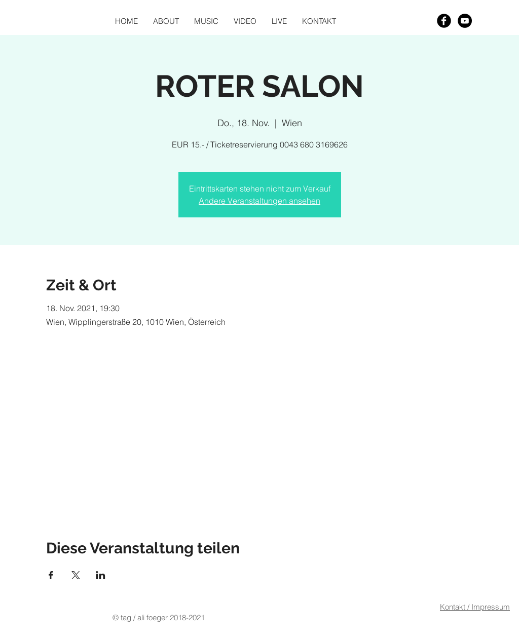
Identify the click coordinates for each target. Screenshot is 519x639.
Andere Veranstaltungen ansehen (259, 201)
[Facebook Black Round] (444, 21)
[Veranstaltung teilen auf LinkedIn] (100, 575)
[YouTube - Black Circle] (465, 21)
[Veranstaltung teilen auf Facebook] (51, 575)
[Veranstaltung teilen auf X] (76, 575)
